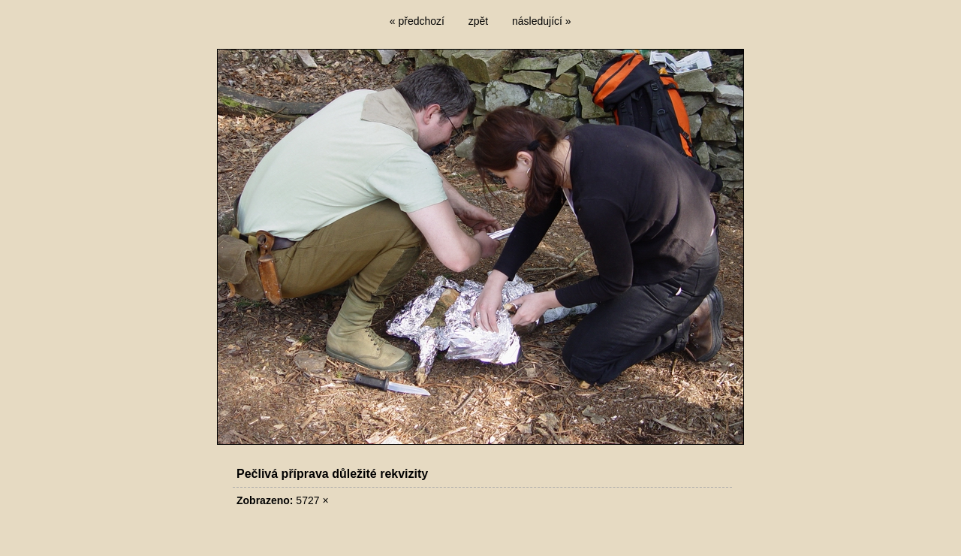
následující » (541, 21)
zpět (478, 21)
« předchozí (417, 21)
